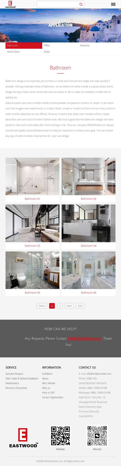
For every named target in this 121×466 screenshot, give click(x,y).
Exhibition (47, 373)
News (45, 378)
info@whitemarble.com (99, 373)
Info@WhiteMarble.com (84, 338)
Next (69, 306)
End (80, 306)
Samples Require (14, 373)
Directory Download (16, 387)
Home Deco (13, 51)
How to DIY (48, 392)
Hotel (46, 51)
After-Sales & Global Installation (22, 378)
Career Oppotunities (52, 397)
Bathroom (12, 45)
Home (42, 306)
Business (84, 45)
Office (47, 45)
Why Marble (48, 383)
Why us (46, 387)
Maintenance (12, 383)
